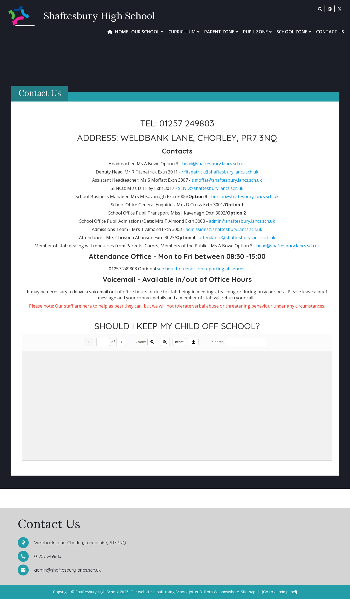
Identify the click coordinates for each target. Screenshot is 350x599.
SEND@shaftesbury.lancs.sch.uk (210, 188)
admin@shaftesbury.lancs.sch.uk (242, 221)
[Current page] (103, 342)
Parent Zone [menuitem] (222, 31)
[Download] (194, 342)
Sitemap (248, 591)
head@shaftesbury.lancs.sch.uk (214, 164)
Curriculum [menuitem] (184, 31)
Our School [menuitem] (148, 31)
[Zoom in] (152, 342)
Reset (179, 342)
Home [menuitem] (121, 32)
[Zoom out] (165, 342)
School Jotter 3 (189, 591)
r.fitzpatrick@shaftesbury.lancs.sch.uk (220, 172)
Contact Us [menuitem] (330, 32)
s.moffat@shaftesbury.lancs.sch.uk (227, 180)
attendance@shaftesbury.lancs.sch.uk (237, 238)
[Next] (121, 342)
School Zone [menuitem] (294, 31)
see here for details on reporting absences (200, 269)
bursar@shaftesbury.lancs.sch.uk (245, 196)
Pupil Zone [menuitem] (258, 31)
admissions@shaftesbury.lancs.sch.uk (224, 229)
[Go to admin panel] (279, 591)
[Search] (246, 342)
